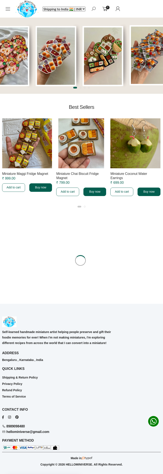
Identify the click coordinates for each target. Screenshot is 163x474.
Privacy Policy (12, 384)
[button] (75, 88)
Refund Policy (12, 390)
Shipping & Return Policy (20, 377)
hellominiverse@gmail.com (25, 432)
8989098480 (13, 426)
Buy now (40, 187)
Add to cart (14, 187)
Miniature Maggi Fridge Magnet (25, 174)
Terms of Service (14, 396)
